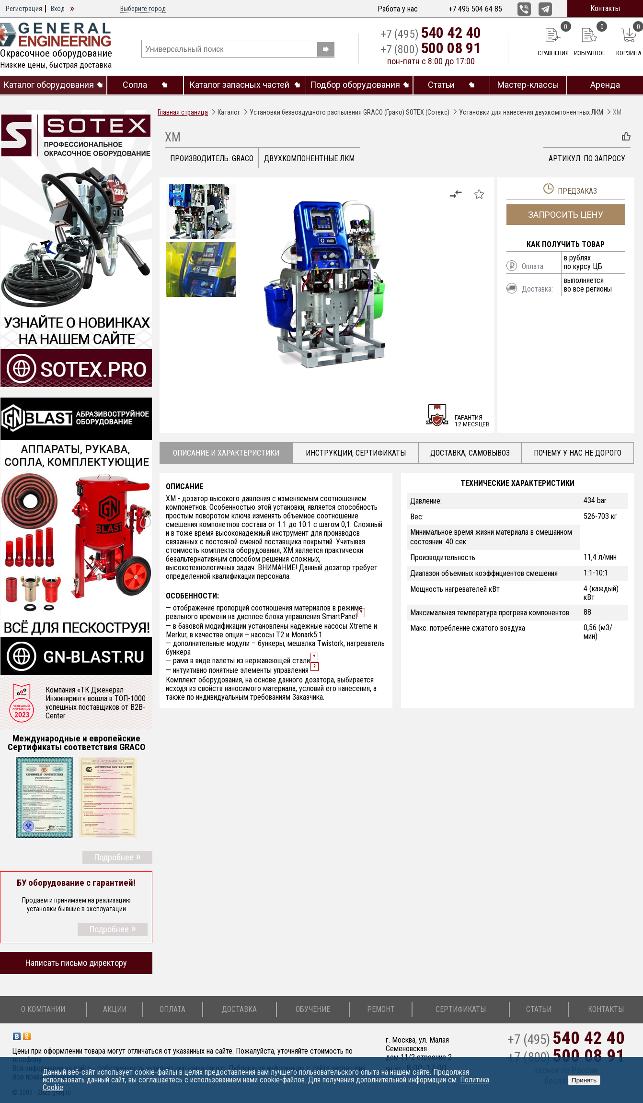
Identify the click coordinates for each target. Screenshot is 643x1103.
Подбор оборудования (355, 85)
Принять (584, 1080)
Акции (114, 1009)
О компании (43, 1009)
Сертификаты (461, 1009)
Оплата (172, 1009)
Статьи (441, 85)
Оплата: (533, 266)
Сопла (135, 85)
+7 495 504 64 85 (475, 8)
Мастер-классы (528, 85)
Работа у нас (398, 8)
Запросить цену (565, 215)
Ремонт (381, 1009)
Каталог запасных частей (239, 85)
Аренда (605, 85)
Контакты (605, 8)
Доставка (239, 1009)
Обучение (313, 1009)
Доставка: (537, 288)
